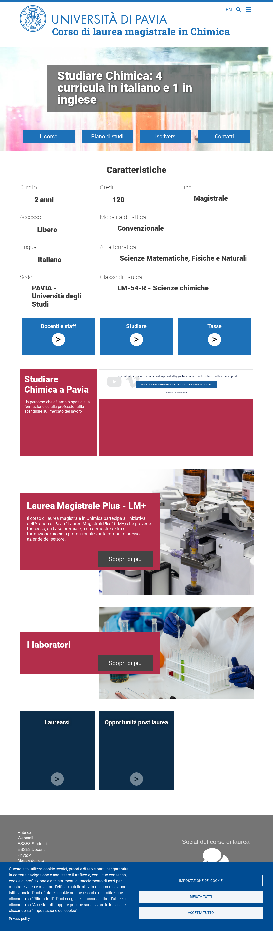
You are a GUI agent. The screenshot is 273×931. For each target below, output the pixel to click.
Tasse (214, 326)
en (229, 10)
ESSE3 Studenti (32, 844)
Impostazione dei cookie (200, 881)
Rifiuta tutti (201, 897)
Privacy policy (19, 919)
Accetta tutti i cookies (176, 392)
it (221, 10)
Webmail (25, 838)
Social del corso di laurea (215, 841)
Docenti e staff (58, 326)
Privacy (24, 855)
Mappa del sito (31, 861)
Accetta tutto (201, 913)
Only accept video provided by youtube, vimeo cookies (176, 384)
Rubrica (25, 832)
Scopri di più (125, 559)
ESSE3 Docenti (32, 849)
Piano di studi (107, 136)
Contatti (224, 136)
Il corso (49, 136)
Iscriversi (166, 136)
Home (249, 9)
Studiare (136, 326)
